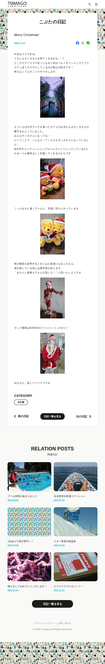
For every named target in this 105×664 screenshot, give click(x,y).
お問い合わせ (64, 623)
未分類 (21, 402)
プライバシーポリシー (45, 623)
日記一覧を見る (52, 416)
